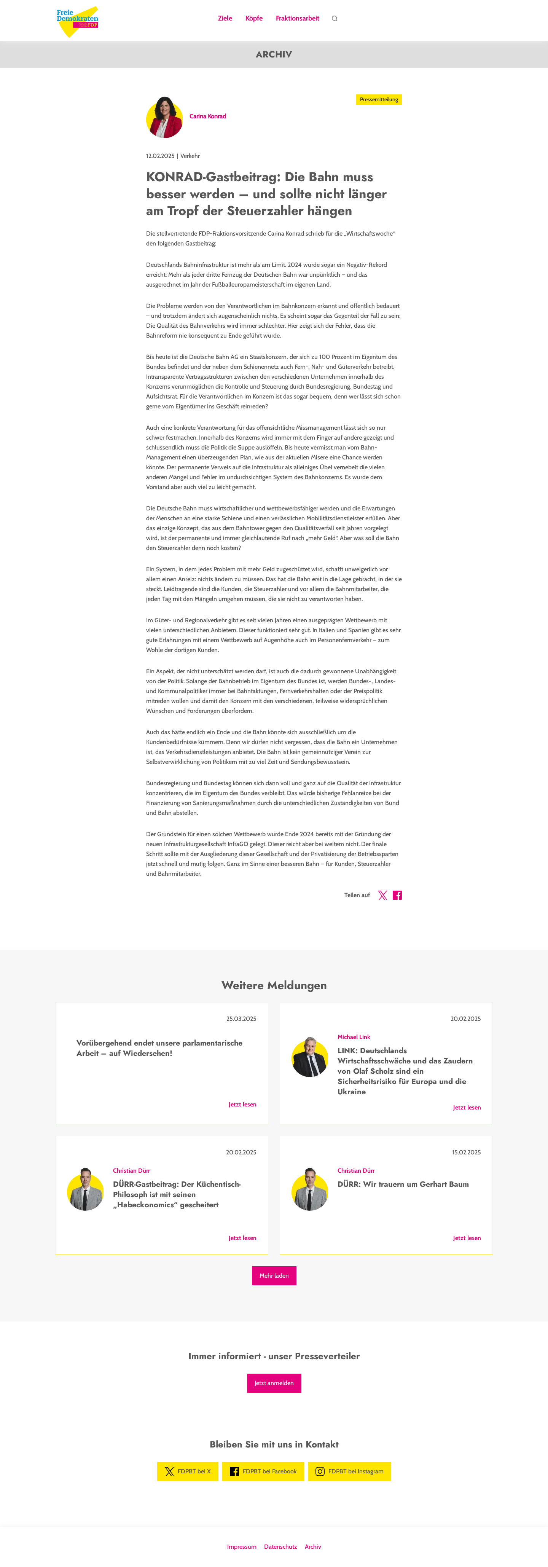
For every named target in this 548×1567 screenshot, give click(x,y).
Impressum (241, 1546)
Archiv (313, 1546)
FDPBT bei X (188, 1471)
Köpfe (254, 18)
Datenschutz (280, 1546)
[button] (382, 897)
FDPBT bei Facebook (263, 1471)
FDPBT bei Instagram (349, 1471)
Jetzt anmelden (274, 1383)
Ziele (225, 18)
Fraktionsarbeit (297, 18)
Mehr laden (274, 1275)
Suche (334, 20)
